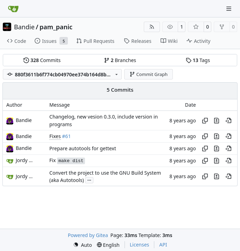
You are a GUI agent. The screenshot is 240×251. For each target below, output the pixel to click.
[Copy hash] (205, 120)
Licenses (139, 244)
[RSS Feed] (152, 27)
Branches (120, 60)
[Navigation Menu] (230, 8)
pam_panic (56, 26)
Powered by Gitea (88, 235)
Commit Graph (148, 74)
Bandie (24, 26)
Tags (198, 60)
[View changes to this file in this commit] (216, 120)
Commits (42, 60)
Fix (67, 160)
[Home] (13, 8)
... (89, 179)
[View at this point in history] (228, 120)
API (163, 244)
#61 (66, 136)
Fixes (55, 136)
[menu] (82, 245)
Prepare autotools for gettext (82, 148)
